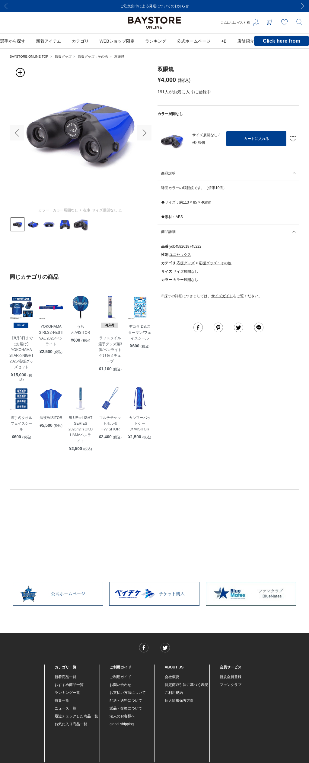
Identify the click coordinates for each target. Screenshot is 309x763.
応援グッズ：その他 (93, 56)
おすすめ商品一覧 (69, 685)
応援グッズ (63, 56)
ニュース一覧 (65, 708)
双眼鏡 (119, 56)
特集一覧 (62, 700)
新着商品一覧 (65, 677)
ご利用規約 (174, 693)
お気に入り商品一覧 (71, 724)
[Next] (303, 6)
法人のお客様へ (122, 716)
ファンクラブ (230, 685)
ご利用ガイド (120, 677)
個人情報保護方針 (179, 700)
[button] (17, 132)
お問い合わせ (120, 685)
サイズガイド (222, 296)
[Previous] (6, 6)
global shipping (122, 724)
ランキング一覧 (67, 693)
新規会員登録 (230, 677)
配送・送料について (126, 700)
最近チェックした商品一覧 (76, 716)
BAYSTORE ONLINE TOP (29, 56)
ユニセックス (180, 255)
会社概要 (172, 677)
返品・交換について (126, 708)
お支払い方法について (128, 693)
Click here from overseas (281, 45)
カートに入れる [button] (256, 139)
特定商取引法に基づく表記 (186, 685)
